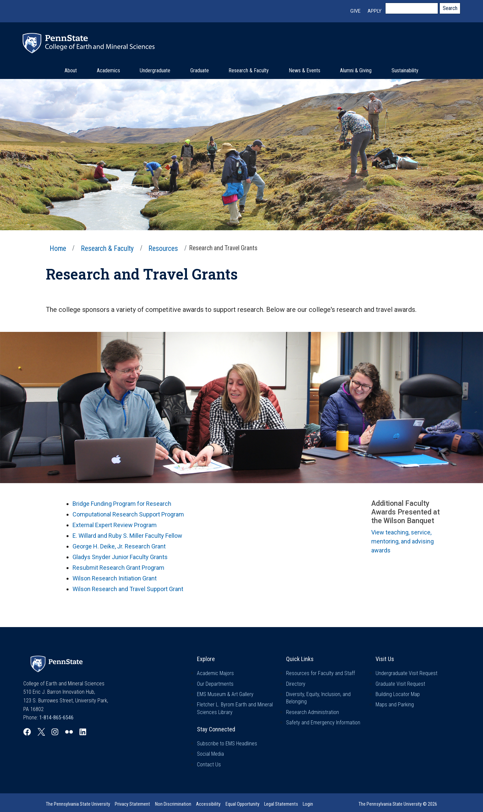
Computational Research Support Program (128, 514)
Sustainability (405, 70)
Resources (163, 248)
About (71, 70)
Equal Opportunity (242, 804)
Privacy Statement (132, 804)
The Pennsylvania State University (78, 804)
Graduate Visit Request (400, 684)
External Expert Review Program (115, 524)
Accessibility (208, 804)
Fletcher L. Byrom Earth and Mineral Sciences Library (235, 708)
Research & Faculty (249, 70)
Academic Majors (215, 673)
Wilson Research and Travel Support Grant (128, 588)
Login (308, 804)
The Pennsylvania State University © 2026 (398, 804)
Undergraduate (155, 70)
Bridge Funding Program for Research (122, 503)
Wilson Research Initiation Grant (115, 578)
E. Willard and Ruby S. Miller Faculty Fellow (127, 535)
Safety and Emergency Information (323, 722)
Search (450, 8)
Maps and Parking (395, 704)
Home (58, 248)
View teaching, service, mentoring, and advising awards (402, 541)
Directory (295, 684)
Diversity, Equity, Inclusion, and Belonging (318, 698)
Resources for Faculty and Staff (320, 673)
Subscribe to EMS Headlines (227, 743)
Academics (108, 70)
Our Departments (215, 684)
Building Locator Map (398, 694)
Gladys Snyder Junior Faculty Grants (120, 556)
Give (355, 11)
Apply (375, 11)
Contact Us (209, 764)
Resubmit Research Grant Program (118, 567)
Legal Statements (281, 804)
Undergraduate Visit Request (406, 673)
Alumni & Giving (356, 70)
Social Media (210, 754)
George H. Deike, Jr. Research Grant (119, 546)
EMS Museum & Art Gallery (225, 694)
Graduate (199, 70)
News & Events (304, 70)
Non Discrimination (173, 804)
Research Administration (312, 712)
